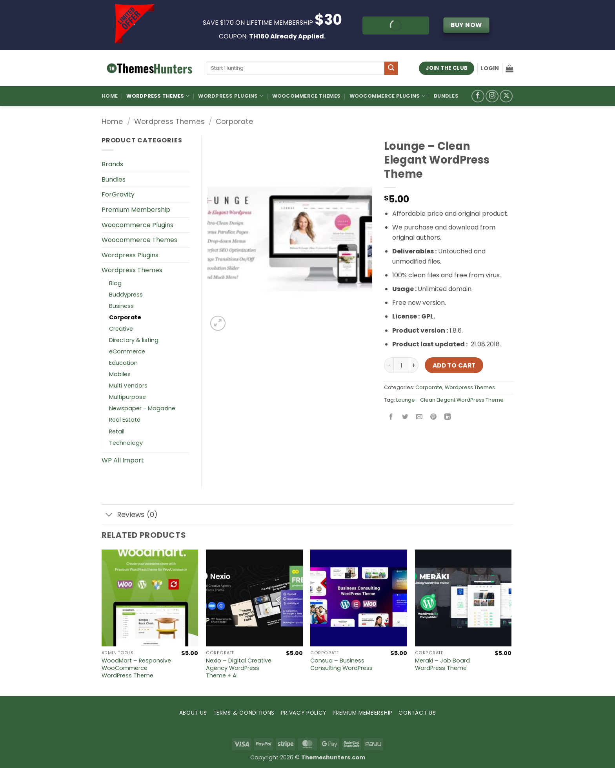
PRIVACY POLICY (304, 713)
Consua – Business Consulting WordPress (341, 664)
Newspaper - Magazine (142, 408)
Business (121, 306)
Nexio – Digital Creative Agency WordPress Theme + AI (238, 668)
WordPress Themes (157, 96)
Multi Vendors (128, 385)
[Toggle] (109, 515)
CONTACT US (417, 713)
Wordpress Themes (169, 121)
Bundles (446, 96)
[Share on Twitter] (405, 417)
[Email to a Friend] (419, 417)
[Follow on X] (506, 96)
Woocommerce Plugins (387, 96)
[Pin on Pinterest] (433, 417)
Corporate (234, 121)
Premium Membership (136, 209)
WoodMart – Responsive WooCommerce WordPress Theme (136, 668)
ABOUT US (193, 713)
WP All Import (123, 460)
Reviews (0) (130, 515)
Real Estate (124, 420)
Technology (126, 443)
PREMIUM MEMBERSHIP (363, 713)
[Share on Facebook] (391, 417)
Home (110, 96)
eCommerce (127, 351)
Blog (115, 283)
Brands (112, 164)
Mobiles (120, 374)
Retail (116, 431)
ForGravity (118, 194)
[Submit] (391, 68)
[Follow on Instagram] (492, 96)
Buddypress (126, 294)
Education (123, 363)
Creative (121, 329)
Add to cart (454, 365)
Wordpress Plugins (130, 255)
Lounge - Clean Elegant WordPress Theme (450, 400)
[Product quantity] (401, 365)
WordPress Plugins (230, 96)
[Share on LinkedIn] (447, 417)
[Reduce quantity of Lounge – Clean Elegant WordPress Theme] (388, 365)
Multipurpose (127, 397)
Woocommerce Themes (306, 96)
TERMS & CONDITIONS (244, 713)
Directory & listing (133, 340)
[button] (489, 68)
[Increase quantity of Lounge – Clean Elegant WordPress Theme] (413, 365)
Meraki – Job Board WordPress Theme (442, 664)
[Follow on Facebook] (477, 96)
